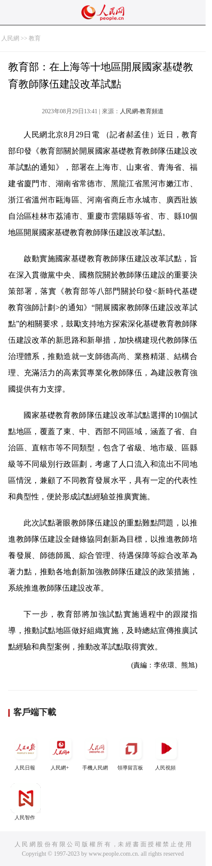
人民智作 (26, 802)
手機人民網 (96, 752)
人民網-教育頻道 (142, 111)
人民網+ (61, 752)
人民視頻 (166, 752)
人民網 (10, 38)
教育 (35, 38)
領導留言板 (131, 752)
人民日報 (26, 752)
